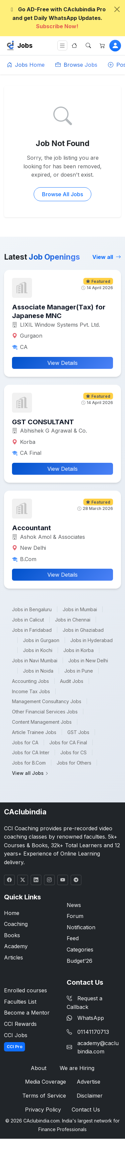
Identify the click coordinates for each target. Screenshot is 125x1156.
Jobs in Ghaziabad (83, 630)
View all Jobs (30, 773)
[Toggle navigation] (62, 46)
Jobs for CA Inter (30, 752)
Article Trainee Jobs (34, 732)
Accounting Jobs (30, 681)
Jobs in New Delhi (88, 660)
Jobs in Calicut (28, 619)
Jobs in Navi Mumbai (34, 660)
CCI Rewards (20, 1024)
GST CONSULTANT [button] (43, 422)
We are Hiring (77, 1068)
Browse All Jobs (62, 194)
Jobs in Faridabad (32, 630)
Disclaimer (90, 1095)
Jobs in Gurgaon (41, 640)
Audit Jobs (71, 681)
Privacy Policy (43, 1109)
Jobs (25, 45)
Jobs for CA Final (68, 742)
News (74, 905)
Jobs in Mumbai (80, 609)
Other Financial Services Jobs (45, 711)
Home (11, 913)
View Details (62, 363)
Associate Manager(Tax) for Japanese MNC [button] (58, 311)
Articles (13, 957)
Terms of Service (44, 1095)
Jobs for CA (25, 742)
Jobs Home (26, 64)
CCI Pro (14, 1046)
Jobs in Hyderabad (91, 640)
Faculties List (20, 1001)
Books (12, 935)
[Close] (117, 9)
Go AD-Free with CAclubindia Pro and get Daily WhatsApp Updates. (57, 18)
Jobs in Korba (78, 650)
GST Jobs (78, 732)
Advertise (88, 1081)
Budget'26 (79, 960)
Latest (42, 257)
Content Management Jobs (42, 722)
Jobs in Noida (38, 671)
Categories (80, 949)
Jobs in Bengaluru (32, 609)
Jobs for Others (74, 763)
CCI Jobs (15, 1035)
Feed (73, 938)
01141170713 (93, 1032)
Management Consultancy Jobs (46, 701)
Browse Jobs (76, 64)
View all (106, 257)
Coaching (16, 924)
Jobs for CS (73, 752)
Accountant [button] (31, 528)
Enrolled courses (25, 990)
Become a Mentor (27, 1012)
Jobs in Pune (78, 671)
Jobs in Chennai (72, 619)
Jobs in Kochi (37, 650)
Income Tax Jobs (31, 691)
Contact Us (86, 1109)
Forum (75, 916)
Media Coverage (45, 1081)
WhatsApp (85, 1018)
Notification (81, 927)
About (38, 1068)
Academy (16, 946)
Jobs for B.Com (29, 763)
